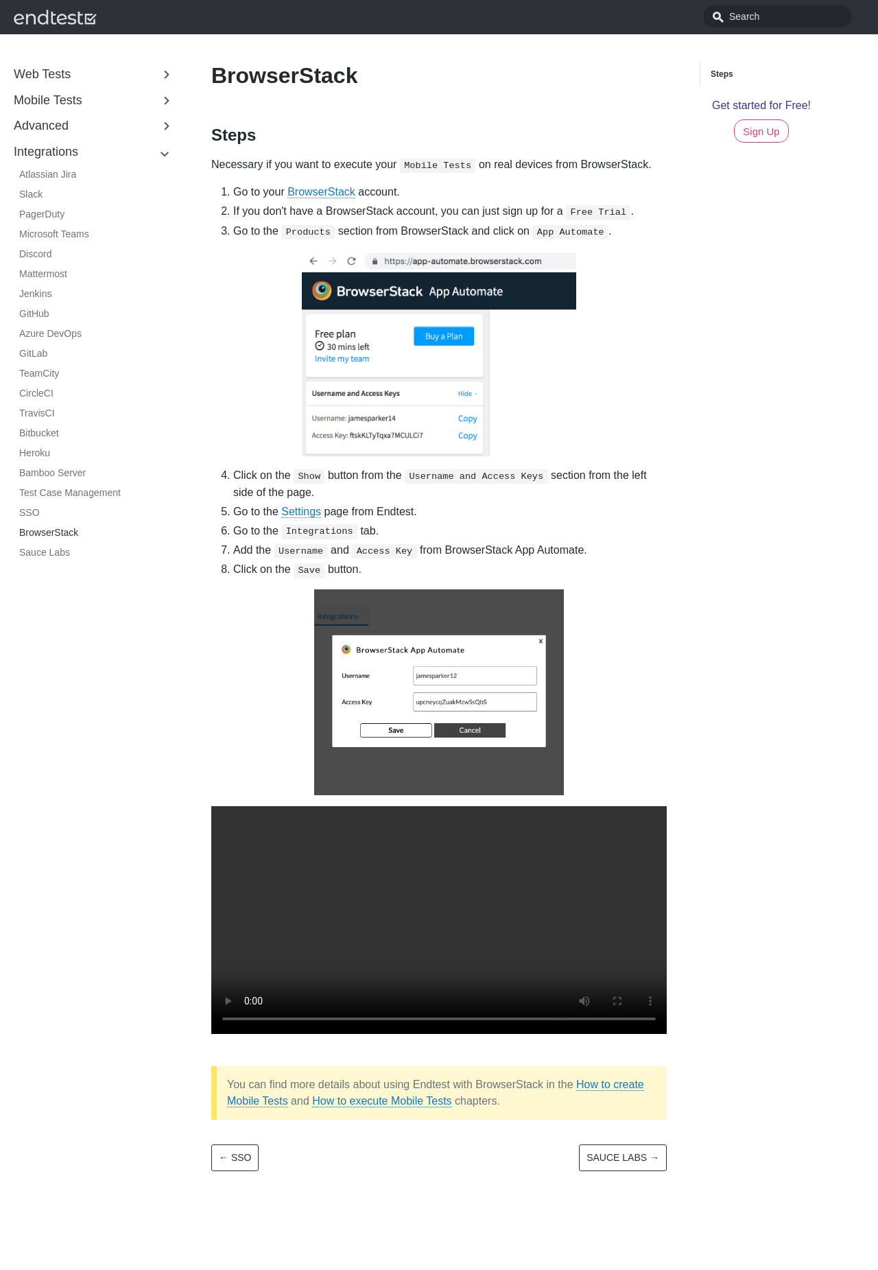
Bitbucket (39, 432)
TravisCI (37, 413)
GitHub (34, 313)
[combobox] (792, 16)
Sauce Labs (44, 552)
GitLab (33, 353)
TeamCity (39, 373)
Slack (31, 194)
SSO (29, 512)
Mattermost (43, 273)
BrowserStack (48, 532)
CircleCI (36, 393)
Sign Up (761, 131)
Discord (35, 253)
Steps (722, 74)
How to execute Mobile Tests (381, 1101)
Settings (301, 511)
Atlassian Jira (47, 174)
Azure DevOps (50, 333)
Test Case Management (70, 492)
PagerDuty (41, 214)
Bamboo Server (52, 472)
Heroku (34, 452)
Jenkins (35, 293)
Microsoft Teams (54, 233)
